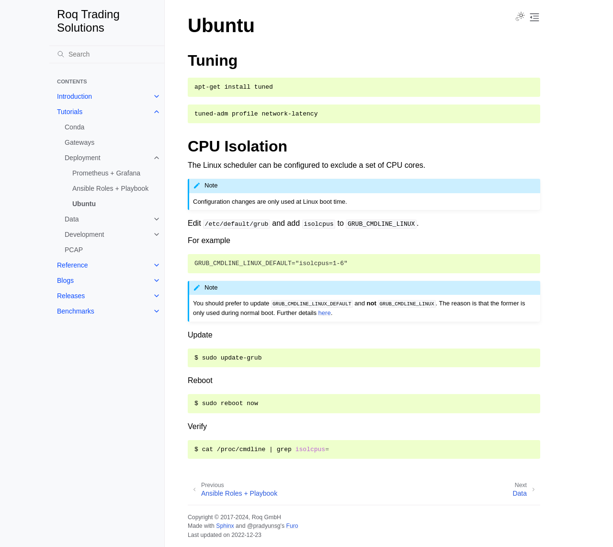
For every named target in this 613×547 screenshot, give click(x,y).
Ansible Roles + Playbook (110, 188)
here (324, 312)
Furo (292, 526)
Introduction (74, 96)
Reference (72, 265)
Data (72, 219)
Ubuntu (84, 204)
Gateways (79, 142)
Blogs (65, 280)
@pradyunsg (264, 526)
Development (84, 234)
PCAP (74, 250)
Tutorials (69, 112)
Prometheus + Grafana (106, 173)
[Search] (106, 54)
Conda (74, 127)
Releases (71, 296)
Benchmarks (75, 311)
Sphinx (225, 526)
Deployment (83, 158)
